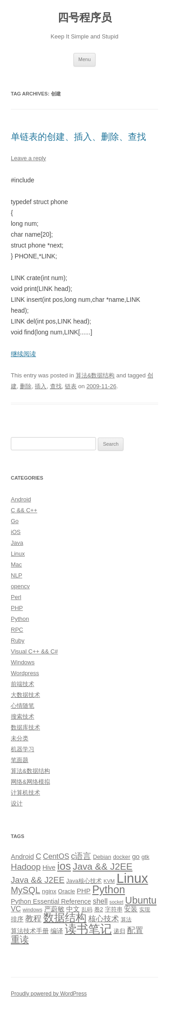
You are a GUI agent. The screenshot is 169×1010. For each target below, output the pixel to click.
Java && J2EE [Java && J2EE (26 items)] (37, 880)
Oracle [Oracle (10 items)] (66, 891)
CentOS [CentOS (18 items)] (56, 856)
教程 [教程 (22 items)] (33, 918)
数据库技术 (25, 727)
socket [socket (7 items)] (116, 902)
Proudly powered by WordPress (49, 994)
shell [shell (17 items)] (100, 901)
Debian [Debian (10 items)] (102, 856)
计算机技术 (25, 792)
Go (14, 521)
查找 (56, 386)
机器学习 (22, 749)
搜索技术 (22, 716)
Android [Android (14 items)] (22, 856)
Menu (84, 59)
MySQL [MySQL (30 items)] (25, 890)
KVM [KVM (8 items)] (109, 881)
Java (17, 542)
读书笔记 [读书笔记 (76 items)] (88, 929)
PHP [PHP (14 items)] (84, 891)
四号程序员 (85, 17)
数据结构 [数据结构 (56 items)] (65, 918)
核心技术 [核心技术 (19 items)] (103, 919)
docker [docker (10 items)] (121, 856)
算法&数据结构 (95, 375)
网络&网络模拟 (30, 781)
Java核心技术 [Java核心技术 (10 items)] (84, 880)
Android (21, 499)
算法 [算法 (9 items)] (126, 919)
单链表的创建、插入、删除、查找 (78, 137)
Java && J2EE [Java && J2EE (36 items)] (102, 866)
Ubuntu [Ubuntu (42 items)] (141, 900)
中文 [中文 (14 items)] (73, 909)
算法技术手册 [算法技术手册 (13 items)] (30, 930)
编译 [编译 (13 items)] (56, 930)
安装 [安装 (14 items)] (130, 909)
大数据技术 (25, 694)
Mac (16, 564)
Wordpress (25, 673)
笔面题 (19, 760)
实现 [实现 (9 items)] (144, 909)
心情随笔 (22, 705)
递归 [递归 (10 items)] (119, 931)
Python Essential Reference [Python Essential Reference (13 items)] (51, 901)
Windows (23, 662)
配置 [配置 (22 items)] (135, 930)
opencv (20, 586)
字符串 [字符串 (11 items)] (114, 909)
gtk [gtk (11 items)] (146, 856)
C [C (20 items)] (38, 856)
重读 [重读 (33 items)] (20, 939)
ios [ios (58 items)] (64, 866)
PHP (17, 608)
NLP (16, 575)
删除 (26, 386)
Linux (18, 553)
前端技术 (22, 684)
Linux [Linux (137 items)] (132, 878)
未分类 (19, 738)
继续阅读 (23, 353)
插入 (40, 386)
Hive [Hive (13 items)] (48, 867)
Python (20, 618)
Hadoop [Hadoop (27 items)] (26, 867)
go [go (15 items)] (136, 856)
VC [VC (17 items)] (16, 909)
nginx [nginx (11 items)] (49, 891)
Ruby (17, 640)
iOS (16, 532)
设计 (17, 803)
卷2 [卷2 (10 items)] (98, 909)
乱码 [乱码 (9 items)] (87, 909)
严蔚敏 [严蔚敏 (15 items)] (54, 909)
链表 (71, 386)
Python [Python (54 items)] (108, 890)
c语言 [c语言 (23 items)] (81, 856)
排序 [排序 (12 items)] (17, 919)
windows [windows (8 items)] (32, 909)
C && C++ (24, 510)
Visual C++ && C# (34, 651)
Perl (16, 597)
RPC (17, 629)
